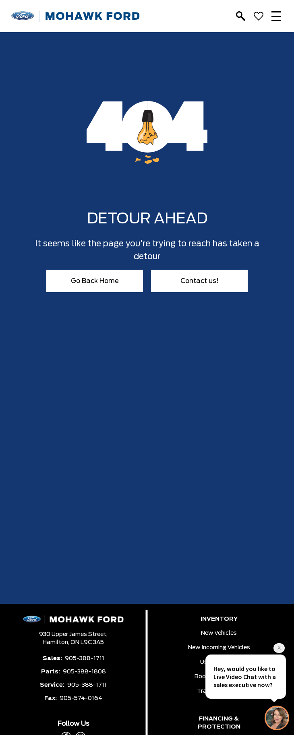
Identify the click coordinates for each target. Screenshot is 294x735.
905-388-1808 (84, 672)
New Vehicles (219, 633)
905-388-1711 (84, 658)
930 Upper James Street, (73, 634)
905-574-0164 (81, 698)
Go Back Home (95, 281)
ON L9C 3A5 (87, 642)
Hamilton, (56, 642)
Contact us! (199, 281)
